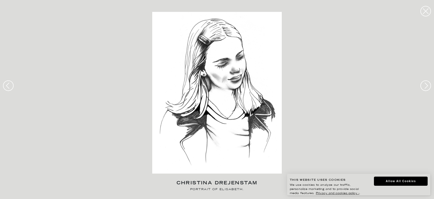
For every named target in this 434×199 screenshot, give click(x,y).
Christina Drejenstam (217, 183)
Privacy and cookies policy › (337, 193)
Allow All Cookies (401, 181)
